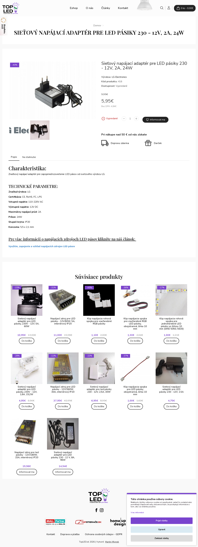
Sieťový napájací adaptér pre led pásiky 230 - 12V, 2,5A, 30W (99, 387)
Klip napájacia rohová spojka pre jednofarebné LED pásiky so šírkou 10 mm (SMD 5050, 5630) (171, 321)
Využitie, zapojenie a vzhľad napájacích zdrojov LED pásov (42, 243)
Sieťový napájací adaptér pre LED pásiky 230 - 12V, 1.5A (171, 387)
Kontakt (123, 8)
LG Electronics (119, 77)
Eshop (74, 8)
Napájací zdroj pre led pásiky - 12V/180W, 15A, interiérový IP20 (27, 452)
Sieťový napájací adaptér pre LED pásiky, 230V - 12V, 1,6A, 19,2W (26, 388)
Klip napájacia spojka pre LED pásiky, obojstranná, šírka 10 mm (135, 388)
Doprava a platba (70, 532)
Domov (97, 25)
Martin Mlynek (112, 539)
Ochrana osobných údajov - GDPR (103, 532)
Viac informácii (137, 512)
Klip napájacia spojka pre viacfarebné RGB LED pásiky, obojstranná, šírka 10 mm (135, 321)
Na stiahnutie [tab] (29, 154)
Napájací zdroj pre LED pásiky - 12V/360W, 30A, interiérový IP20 (62, 387)
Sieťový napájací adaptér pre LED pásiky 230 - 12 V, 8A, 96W (63, 453)
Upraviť (161, 529)
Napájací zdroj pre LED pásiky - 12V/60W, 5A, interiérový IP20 (62, 319)
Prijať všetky (162, 520)
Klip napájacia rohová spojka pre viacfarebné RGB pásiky (99, 319)
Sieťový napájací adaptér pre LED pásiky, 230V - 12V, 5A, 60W (26, 320)
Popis (14, 154)
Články (105, 8)
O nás (89, 8)
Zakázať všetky (162, 538)
